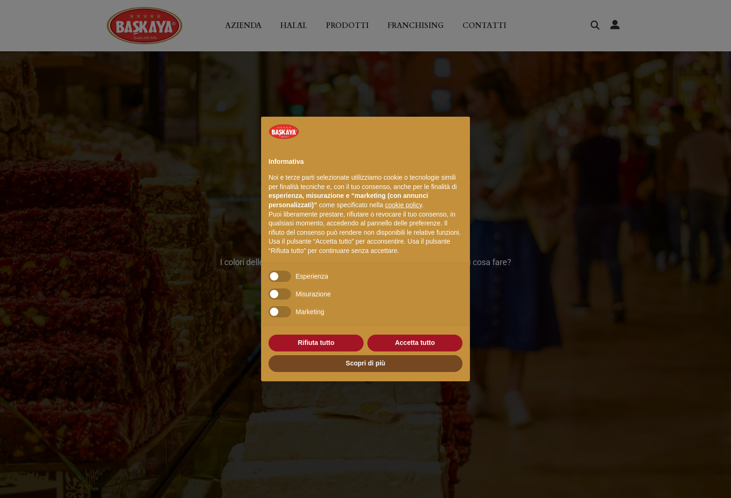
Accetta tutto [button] (415, 342)
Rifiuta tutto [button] (316, 342)
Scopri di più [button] (366, 363)
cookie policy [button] (403, 205)
